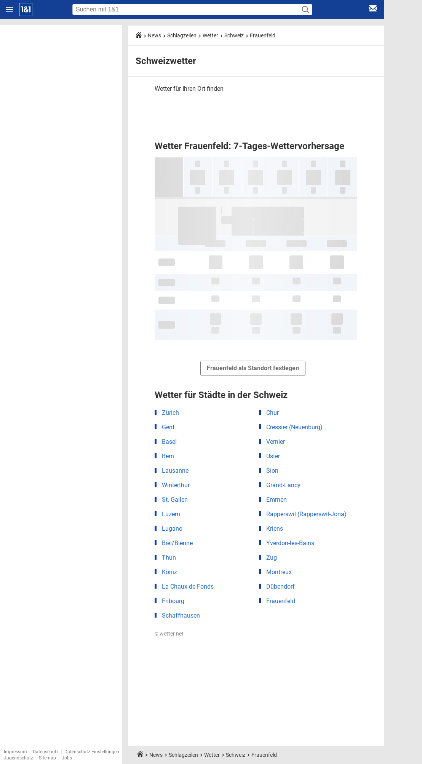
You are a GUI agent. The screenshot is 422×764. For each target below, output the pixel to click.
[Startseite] (26, 9)
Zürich (170, 412)
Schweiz (234, 35)
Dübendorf (280, 586)
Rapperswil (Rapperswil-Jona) (306, 514)
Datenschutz (46, 751)
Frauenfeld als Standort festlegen (253, 368)
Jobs (67, 758)
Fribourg (173, 601)
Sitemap (47, 758)
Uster (273, 456)
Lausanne (175, 470)
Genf (168, 427)
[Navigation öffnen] (9, 9)
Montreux (279, 572)
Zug (271, 557)
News (154, 35)
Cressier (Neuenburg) (294, 427)
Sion (272, 470)
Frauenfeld (262, 35)
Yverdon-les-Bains (290, 543)
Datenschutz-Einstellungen (91, 751)
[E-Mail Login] (373, 9)
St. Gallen (175, 499)
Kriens (274, 528)
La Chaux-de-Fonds (188, 586)
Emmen (276, 499)
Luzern (171, 514)
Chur (272, 412)
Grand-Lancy (283, 485)
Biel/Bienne (177, 543)
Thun (169, 557)
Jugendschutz (18, 758)
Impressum (15, 751)
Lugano (172, 528)
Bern (168, 456)
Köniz (169, 572)
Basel (169, 441)
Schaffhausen (181, 615)
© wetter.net (169, 634)
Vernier (275, 441)
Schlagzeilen (182, 35)
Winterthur (176, 485)
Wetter (210, 35)
